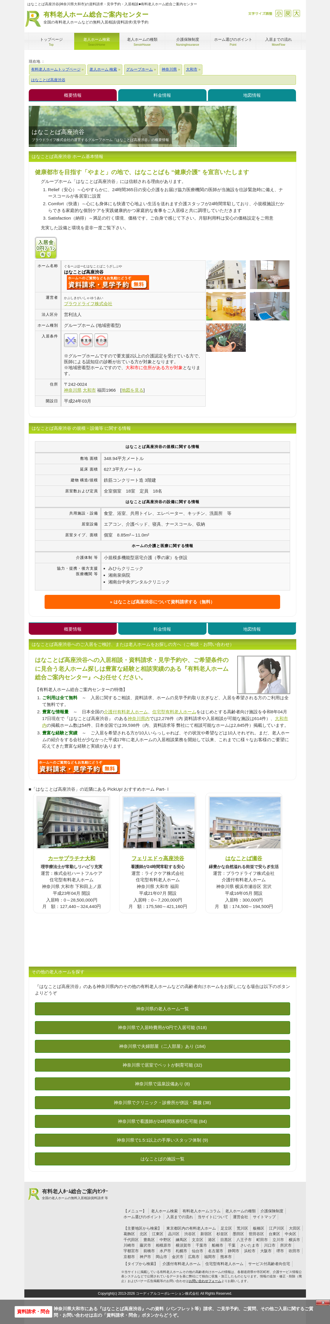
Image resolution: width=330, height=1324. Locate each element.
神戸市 (145, 1257)
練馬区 (181, 1240)
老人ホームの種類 (240, 1211)
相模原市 (163, 1245)
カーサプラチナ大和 (71, 858)
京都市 (129, 1257)
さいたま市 (249, 1245)
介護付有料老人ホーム (126, 711)
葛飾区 (129, 1234)
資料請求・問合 (33, 1311)
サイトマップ (264, 1217)
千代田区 (131, 1240)
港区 (212, 1240)
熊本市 (226, 1257)
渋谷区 (190, 1234)
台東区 (274, 1234)
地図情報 (252, 95)
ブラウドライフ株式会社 (88, 303)
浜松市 (249, 1251)
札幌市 (181, 1251)
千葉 (232, 1245)
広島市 (193, 1257)
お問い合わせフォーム (205, 1281)
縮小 (278, 13)
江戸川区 (276, 1228)
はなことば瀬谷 (243, 858)
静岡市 (233, 1251)
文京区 (197, 1240)
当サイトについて (213, 1217)
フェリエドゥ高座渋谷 (157, 858)
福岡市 (210, 1257)
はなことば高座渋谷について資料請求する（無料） (164, 601)
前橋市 (149, 1251)
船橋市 (217, 1245)
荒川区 (242, 1228)
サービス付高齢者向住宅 (269, 1264)
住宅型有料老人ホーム (174, 711)
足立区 (226, 1228)
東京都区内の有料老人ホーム (191, 1228)
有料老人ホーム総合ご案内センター (95, 18)
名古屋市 (215, 1251)
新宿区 (206, 1234)
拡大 (296, 13)
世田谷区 (256, 1234)
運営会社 (240, 1217)
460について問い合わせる (79, 766)
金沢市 (177, 1257)
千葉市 (201, 1245)
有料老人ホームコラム (201, 1211)
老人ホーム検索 (164, 1211)
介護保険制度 (271, 1211)
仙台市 (197, 1251)
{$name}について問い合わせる (108, 282)
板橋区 (258, 1228)
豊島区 (149, 1240)
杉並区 (222, 1234)
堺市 (280, 1251)
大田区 (294, 1228)
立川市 (278, 1240)
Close (323, 1303)
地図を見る (132, 390)
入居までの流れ (179, 1217)
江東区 (157, 1234)
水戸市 (165, 1251)
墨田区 (238, 1234)
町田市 (262, 1240)
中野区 (165, 1240)
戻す (287, 13)
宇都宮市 (131, 1251)
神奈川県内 (139, 718)
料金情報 (162, 95)
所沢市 (286, 1245)
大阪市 (266, 1251)
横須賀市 (183, 1245)
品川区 (174, 1234)
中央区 (290, 1234)
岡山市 (161, 1257)
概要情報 (73, 95)
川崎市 (129, 1245)
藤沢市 (145, 1245)
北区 (143, 1234)
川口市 (269, 1245)
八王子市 (244, 1240)
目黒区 (226, 1240)
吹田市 (294, 1251)
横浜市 (294, 1240)
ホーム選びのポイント (142, 1217)
